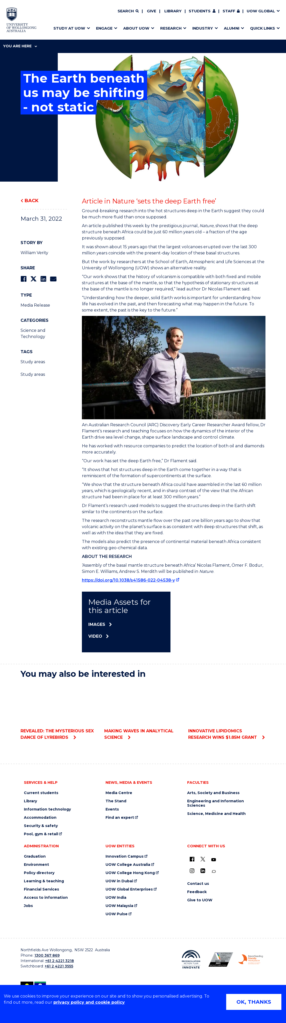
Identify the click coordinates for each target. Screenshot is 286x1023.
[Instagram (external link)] (192, 871)
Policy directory (39, 873)
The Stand (116, 801)
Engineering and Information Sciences (215, 803)
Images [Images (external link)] (96, 624)
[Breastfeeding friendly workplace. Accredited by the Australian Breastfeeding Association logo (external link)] (250, 959)
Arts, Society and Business (213, 793)
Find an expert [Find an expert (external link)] (120, 817)
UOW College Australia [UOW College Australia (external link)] (128, 864)
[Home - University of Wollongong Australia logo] (21, 19)
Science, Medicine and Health (216, 814)
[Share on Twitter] (33, 279)
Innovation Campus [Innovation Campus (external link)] (125, 856)
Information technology (47, 809)
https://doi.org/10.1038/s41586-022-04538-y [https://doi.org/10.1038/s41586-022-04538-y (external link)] (128, 580)
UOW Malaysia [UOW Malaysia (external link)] (119, 906)
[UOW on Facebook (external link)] (192, 859)
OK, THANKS (253, 1002)
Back (32, 200)
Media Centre (119, 793)
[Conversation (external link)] (213, 871)
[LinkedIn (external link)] (203, 871)
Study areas (33, 361)
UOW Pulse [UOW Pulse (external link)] (117, 914)
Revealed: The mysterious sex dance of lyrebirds (59, 711)
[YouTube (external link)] (213, 860)
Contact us (198, 884)
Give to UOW (199, 900)
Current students (41, 793)
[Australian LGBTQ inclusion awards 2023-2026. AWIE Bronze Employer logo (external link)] (220, 959)
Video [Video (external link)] (95, 636)
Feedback (197, 892)
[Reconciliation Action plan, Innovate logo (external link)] (191, 959)
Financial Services (41, 889)
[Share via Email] (53, 279)
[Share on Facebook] (23, 279)
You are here (20, 46)
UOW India (116, 897)
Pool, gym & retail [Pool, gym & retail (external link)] (41, 834)
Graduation (35, 856)
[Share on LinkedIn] (43, 279)
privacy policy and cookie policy (89, 1002)
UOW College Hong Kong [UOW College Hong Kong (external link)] (130, 873)
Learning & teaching (44, 881)
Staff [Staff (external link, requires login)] (229, 11)
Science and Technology (33, 333)
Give (151, 11)
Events (112, 809)
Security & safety (41, 826)
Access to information (46, 897)
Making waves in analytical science (143, 711)
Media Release (35, 305)
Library (173, 11)
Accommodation (40, 817)
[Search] (128, 11)
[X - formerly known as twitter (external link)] (203, 859)
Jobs (28, 906)
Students (200, 11)
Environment (36, 864)
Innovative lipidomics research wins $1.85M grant (226, 711)
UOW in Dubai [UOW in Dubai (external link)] (119, 881)
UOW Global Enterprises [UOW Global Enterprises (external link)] (129, 889)
